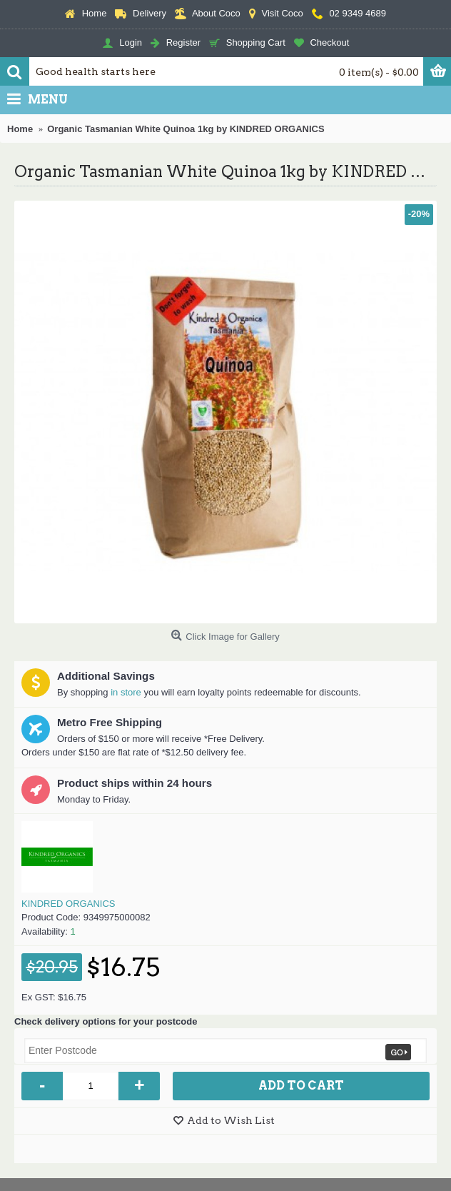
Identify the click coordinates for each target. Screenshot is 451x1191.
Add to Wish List (231, 1120)
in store (126, 692)
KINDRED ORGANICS (68, 903)
